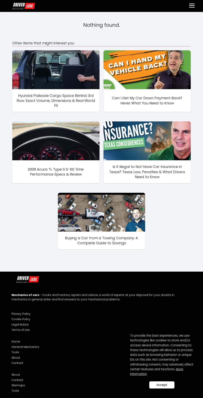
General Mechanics (25, 347)
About (15, 358)
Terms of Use (20, 330)
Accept (161, 385)
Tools (15, 352)
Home (15, 342)
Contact (17, 363)
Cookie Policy (20, 319)
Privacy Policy (21, 314)
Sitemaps (18, 385)
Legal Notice (20, 324)
